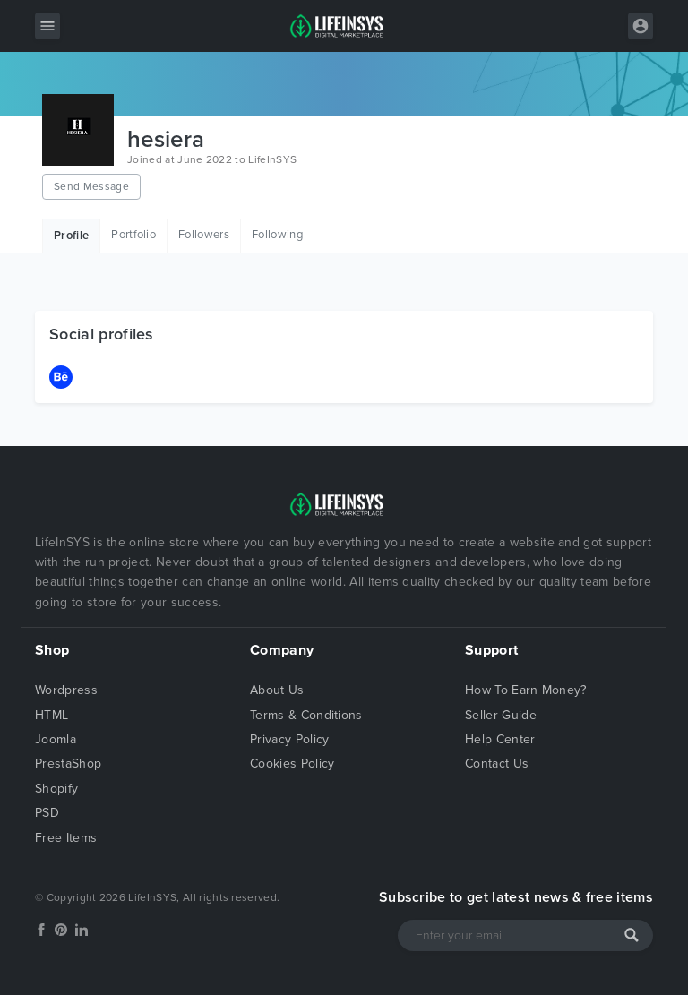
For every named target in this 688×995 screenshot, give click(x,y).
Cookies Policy (292, 763)
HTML (51, 715)
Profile (71, 235)
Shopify (56, 788)
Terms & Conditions (306, 715)
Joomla (55, 739)
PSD (47, 812)
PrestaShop (68, 763)
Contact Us (497, 763)
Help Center (500, 739)
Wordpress (66, 690)
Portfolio (133, 234)
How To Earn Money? (526, 690)
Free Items (66, 837)
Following (277, 234)
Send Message (91, 186)
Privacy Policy (289, 739)
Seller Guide (501, 715)
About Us (277, 690)
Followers (203, 234)
